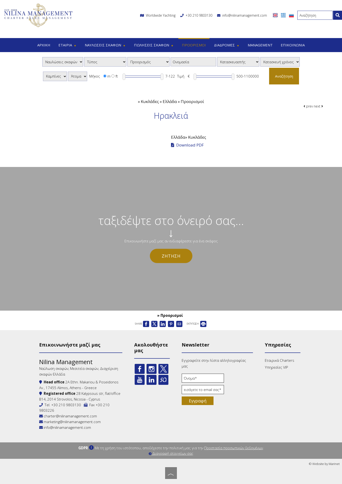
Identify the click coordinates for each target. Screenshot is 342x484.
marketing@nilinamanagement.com (70, 421)
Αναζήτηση (284, 76)
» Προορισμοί (170, 315)
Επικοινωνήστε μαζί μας (69, 345)
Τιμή (180, 76)
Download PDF (187, 145)
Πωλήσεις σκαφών (154, 45)
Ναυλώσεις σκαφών (105, 45)
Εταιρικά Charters (279, 360)
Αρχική (43, 45)
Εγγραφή (197, 401)
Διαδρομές (227, 45)
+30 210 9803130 (198, 15)
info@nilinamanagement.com (242, 15)
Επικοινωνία (293, 45)
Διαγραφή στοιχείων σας (171, 453)
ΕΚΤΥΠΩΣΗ (196, 323)
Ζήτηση (171, 256)
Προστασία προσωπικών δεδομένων (233, 447)
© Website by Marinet (324, 464)
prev (308, 106)
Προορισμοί (194, 45)
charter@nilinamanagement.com (68, 416)
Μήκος (94, 76)
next (318, 106)
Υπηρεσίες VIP (276, 367)
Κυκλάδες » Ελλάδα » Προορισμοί (172, 101)
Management (260, 45)
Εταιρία (67, 45)
